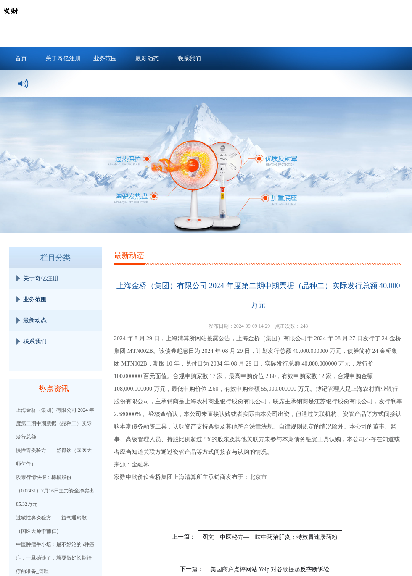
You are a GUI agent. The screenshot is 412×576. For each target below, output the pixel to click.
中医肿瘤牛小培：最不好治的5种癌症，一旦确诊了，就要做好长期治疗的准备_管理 (55, 558)
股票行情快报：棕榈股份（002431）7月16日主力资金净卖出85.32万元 (55, 490)
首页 (21, 58)
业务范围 (105, 58)
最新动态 (147, 58)
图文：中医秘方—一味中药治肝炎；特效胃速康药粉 (270, 537)
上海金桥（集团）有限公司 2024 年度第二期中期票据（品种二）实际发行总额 (55, 423)
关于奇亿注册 (63, 58)
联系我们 (189, 58)
